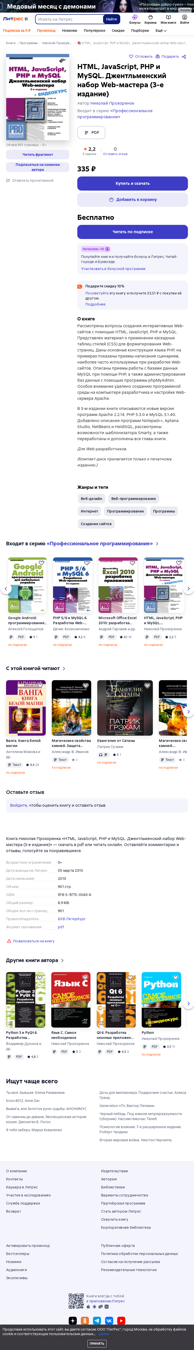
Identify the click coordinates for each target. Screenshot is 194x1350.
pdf (61, 929)
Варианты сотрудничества (124, 1195)
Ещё (159, 30)
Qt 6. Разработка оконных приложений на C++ (116, 1037)
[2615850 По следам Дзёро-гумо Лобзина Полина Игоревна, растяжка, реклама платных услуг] (97, 6)
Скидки (118, 30)
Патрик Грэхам (110, 748)
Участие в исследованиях (28, 1195)
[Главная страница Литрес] (15, 19)
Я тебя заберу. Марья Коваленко (34, 1132)
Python (148, 1034)
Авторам (109, 1179)
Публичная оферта (118, 1245)
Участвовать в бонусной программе (113, 268)
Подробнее (95, 304)
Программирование (125, 513)
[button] (89, 151)
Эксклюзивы (17, 1278)
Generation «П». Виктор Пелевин (127, 1107)
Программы (164, 513)
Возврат (13, 1211)
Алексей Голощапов (25, 631)
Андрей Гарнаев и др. (117, 631)
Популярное (94, 30)
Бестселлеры (17, 1253)
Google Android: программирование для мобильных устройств (26, 622)
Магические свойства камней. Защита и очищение (71, 745)
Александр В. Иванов (70, 754)
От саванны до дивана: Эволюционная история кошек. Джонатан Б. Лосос (46, 1121)
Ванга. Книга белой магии (23, 745)
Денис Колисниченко (71, 631)
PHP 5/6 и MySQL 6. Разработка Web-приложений (70, 622)
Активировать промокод (28, 1245)
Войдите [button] (18, 807)
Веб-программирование (133, 500)
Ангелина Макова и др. (23, 756)
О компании (16, 1171)
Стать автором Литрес (121, 1211)
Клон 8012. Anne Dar (23, 1102)
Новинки (69, 30)
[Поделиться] (185, 56)
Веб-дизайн (91, 500)
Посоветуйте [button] (97, 293)
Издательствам (114, 1171)
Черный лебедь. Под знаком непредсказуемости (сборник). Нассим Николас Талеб (141, 1118)
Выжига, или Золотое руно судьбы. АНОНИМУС (46, 1110)
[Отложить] (41, 564)
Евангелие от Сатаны (116, 742)
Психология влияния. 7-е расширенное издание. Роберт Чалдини (141, 1131)
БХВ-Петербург (72, 921)
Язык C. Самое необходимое (64, 1037)
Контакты (14, 1179)
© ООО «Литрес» (97, 1336)
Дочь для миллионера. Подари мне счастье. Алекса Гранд (143, 1097)
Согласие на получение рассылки (130, 1261)
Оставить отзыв (115, 154)
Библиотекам (113, 1187)
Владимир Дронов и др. (23, 1048)
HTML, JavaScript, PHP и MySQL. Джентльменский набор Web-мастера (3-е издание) (163, 622)
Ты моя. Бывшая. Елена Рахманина (35, 1094)
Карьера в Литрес (22, 1187)
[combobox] (69, 19)
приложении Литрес (107, 1301)
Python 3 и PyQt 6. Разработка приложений (22, 1037)
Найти (111, 19)
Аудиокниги (16, 1270)
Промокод (46, 30)
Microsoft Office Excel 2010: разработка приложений (118, 622)
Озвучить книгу (115, 1219)
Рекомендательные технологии (129, 1270)
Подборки (140, 30)
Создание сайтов (96, 526)
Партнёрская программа (123, 1203)
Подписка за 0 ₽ (17, 30)
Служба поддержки (23, 1203)
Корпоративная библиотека (126, 1227)
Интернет (89, 513)
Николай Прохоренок (163, 631)
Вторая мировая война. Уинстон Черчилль (136, 1142)
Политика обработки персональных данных (139, 1253)
